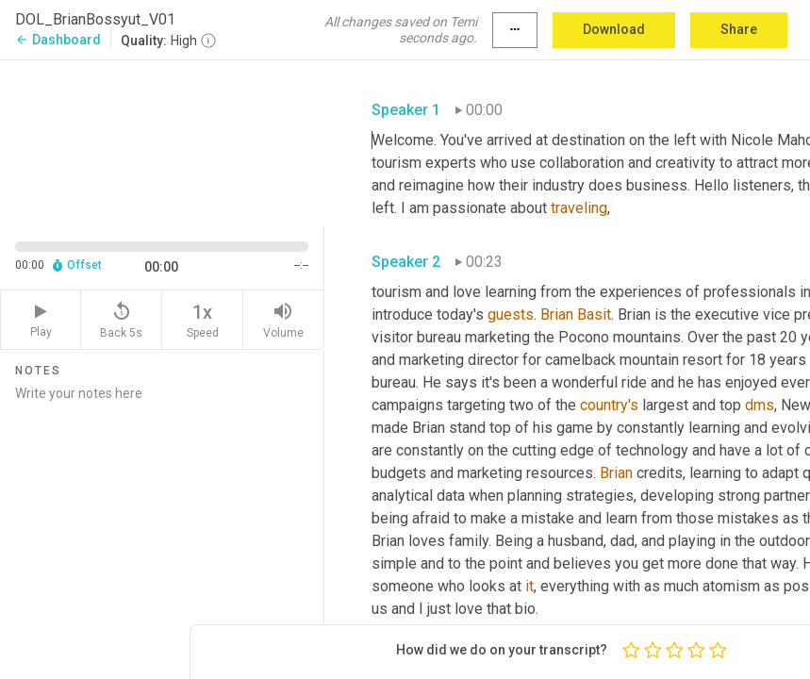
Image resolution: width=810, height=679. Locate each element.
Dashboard (58, 39)
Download (614, 29)
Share (738, 29)
